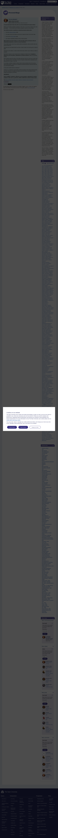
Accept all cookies (12, 427)
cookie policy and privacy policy (13, 420)
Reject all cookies (23, 427)
